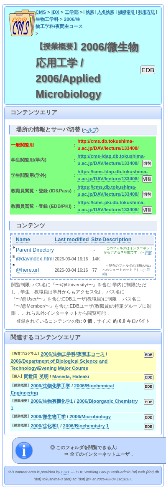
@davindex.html (35, 259)
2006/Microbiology (90, 416)
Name (23, 239)
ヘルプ (90, 129)
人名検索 (105, 12)
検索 (90, 12)
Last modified (72, 239)
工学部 (72, 12)
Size (96, 239)
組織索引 (126, 12)
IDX (55, 12)
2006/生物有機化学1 (52, 401)
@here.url (27, 270)
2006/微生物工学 (48, 416)
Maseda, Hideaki (70, 376)
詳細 (148, 252)
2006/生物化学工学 (50, 385)
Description (116, 239)
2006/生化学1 (45, 425)
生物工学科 (47, 19)
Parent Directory (35, 250)
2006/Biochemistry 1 (86, 425)
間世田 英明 (36, 376)
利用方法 (146, 12)
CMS (41, 12)
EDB (65, 472)
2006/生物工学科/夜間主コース (73, 353)
